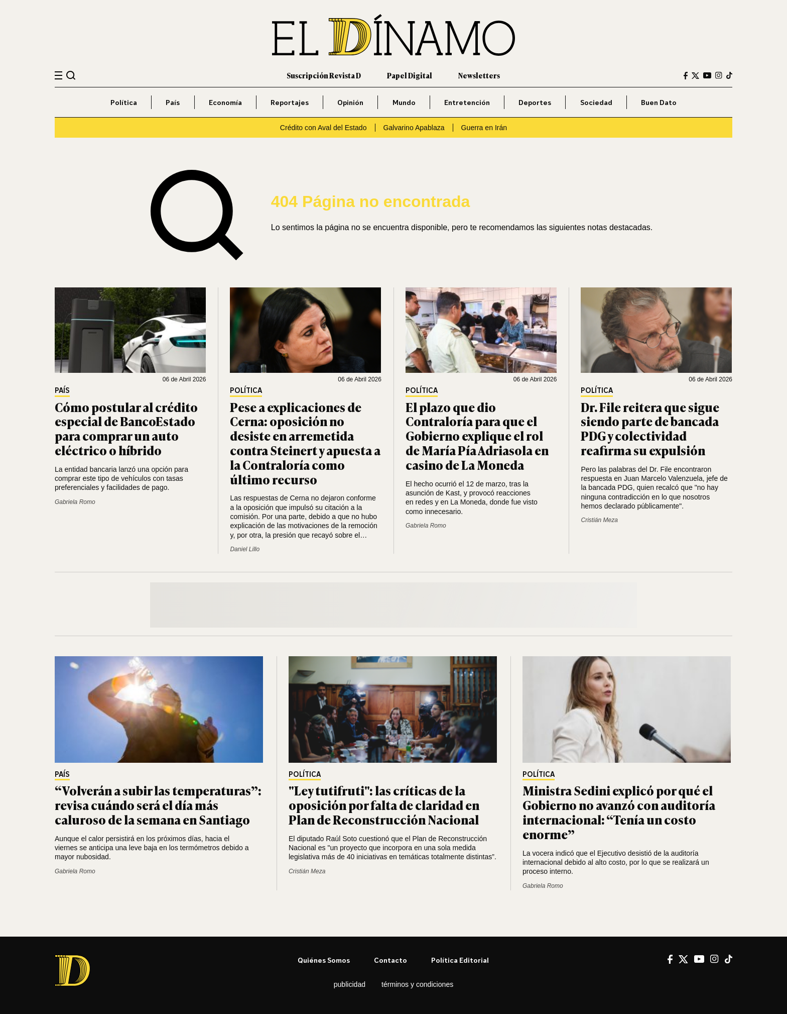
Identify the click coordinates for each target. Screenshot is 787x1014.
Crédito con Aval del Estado (323, 128)
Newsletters (479, 75)
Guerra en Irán (484, 128)
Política (123, 102)
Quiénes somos (324, 960)
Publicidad (349, 984)
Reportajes (290, 102)
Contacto (390, 960)
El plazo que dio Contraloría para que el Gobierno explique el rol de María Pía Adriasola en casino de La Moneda (477, 435)
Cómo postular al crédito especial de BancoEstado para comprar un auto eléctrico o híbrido (126, 428)
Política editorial (460, 960)
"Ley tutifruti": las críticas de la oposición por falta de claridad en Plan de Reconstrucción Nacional (384, 804)
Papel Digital (409, 75)
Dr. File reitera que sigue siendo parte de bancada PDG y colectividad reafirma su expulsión (650, 428)
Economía (225, 102)
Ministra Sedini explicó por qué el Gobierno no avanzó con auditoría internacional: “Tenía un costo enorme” (618, 811)
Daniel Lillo (244, 549)
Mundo (404, 102)
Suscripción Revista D (324, 75)
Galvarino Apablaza (414, 128)
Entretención (467, 102)
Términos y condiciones (417, 984)
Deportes (534, 102)
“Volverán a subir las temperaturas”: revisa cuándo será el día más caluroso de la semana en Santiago (158, 804)
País (173, 102)
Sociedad (596, 102)
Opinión (350, 102)
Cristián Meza (599, 520)
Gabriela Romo (75, 501)
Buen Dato (659, 102)
